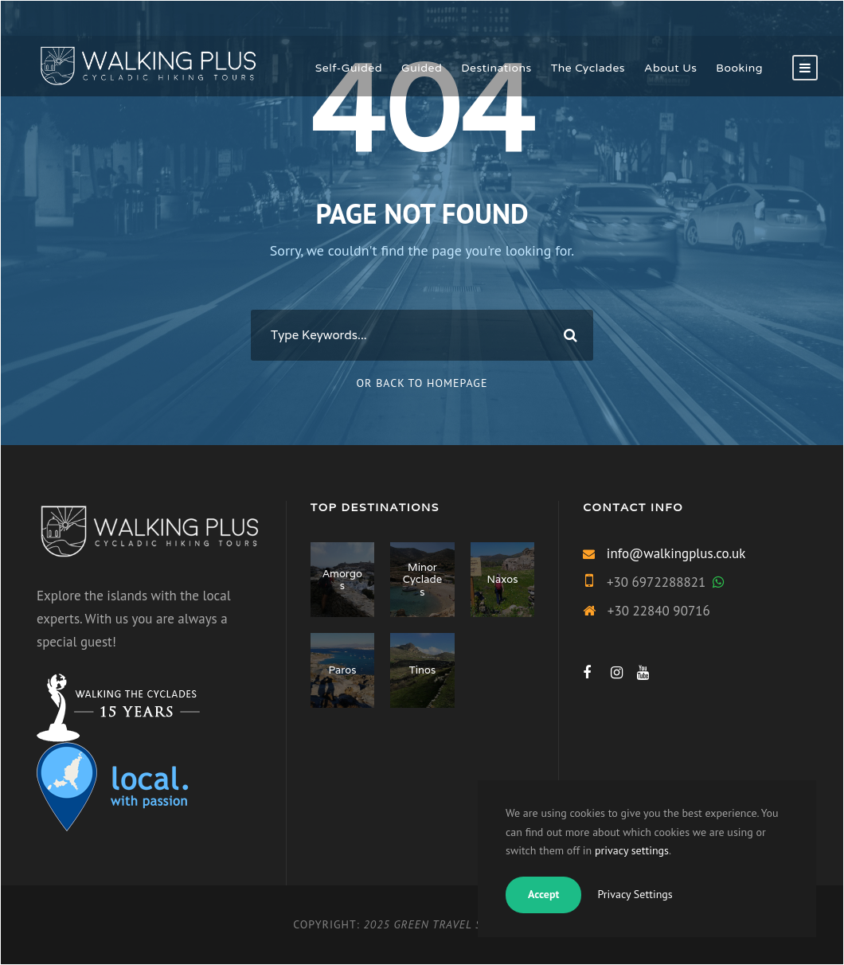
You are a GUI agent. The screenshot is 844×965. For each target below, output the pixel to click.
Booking (739, 68)
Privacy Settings (634, 894)
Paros (342, 670)
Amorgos (342, 580)
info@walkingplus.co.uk (676, 553)
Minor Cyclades (422, 580)
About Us (670, 68)
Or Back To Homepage (422, 383)
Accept (543, 894)
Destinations (496, 68)
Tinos (422, 670)
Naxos (502, 579)
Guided (421, 68)
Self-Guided (348, 68)
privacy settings (632, 850)
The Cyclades (588, 68)
